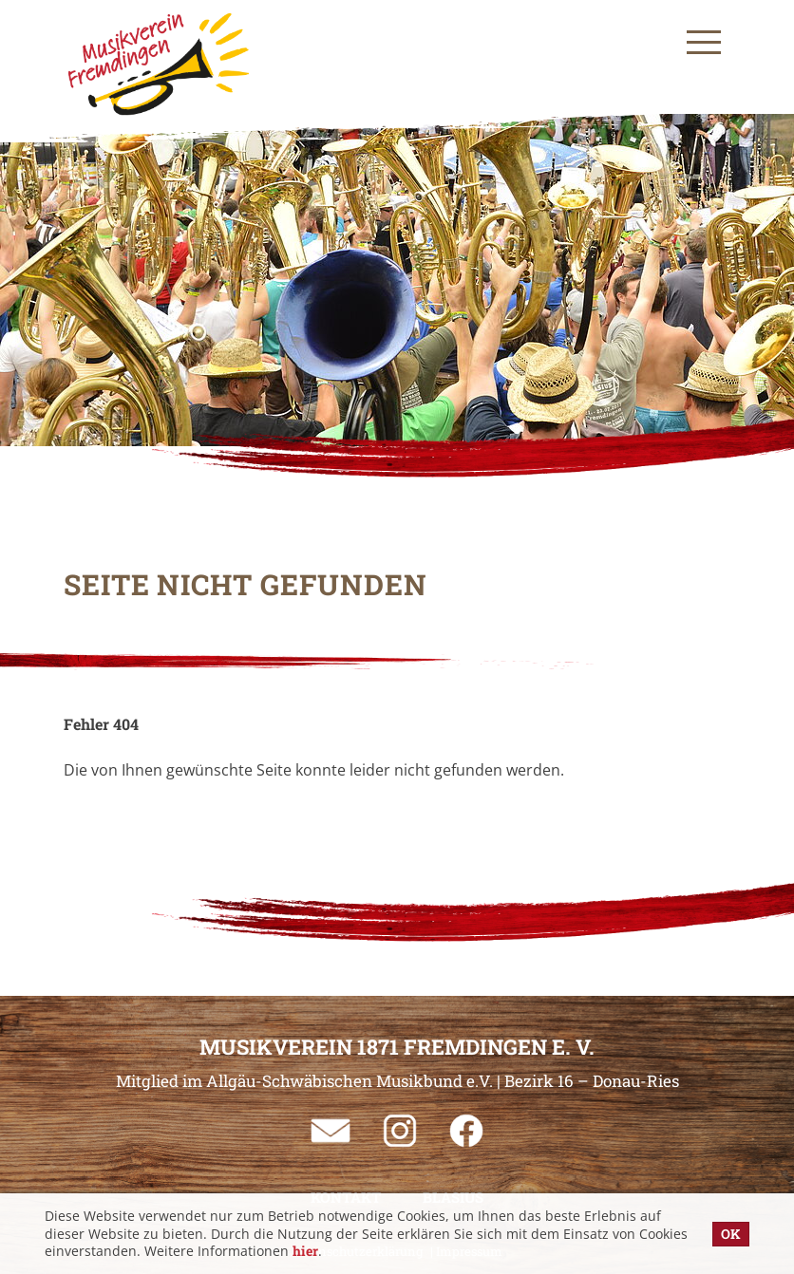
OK (731, 1234)
